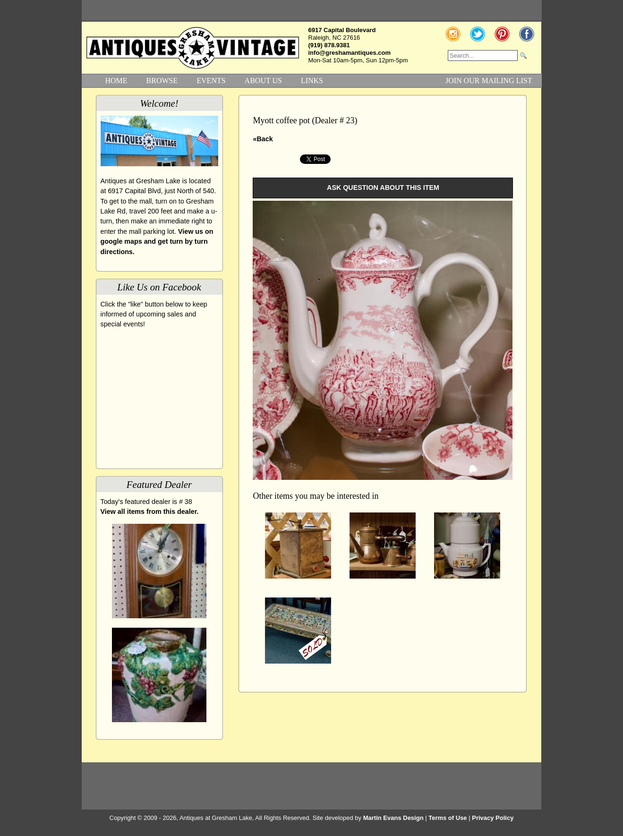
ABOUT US (263, 81)
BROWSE (162, 81)
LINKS (312, 81)
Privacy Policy (492, 817)
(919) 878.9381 (329, 45)
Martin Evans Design (393, 817)
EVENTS (210, 81)
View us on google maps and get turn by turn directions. (157, 242)
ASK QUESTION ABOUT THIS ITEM (383, 187)
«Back (263, 139)
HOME (116, 81)
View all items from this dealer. (150, 511)
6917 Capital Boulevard (342, 30)
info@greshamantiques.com (349, 52)
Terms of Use (447, 817)
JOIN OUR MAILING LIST (488, 81)
